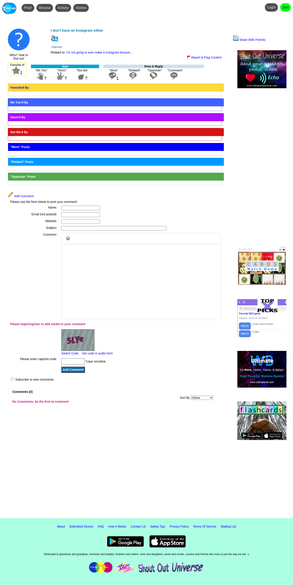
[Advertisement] (261, 167)
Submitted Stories (81, 526)
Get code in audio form (97, 353)
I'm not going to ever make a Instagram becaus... (99, 52)
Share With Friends (249, 39)
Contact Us (138, 526)
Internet (56, 47)
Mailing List (228, 526)
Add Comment (21, 196)
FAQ (101, 526)
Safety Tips (157, 526)
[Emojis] (68, 238)
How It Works (117, 526)
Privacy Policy (179, 526)
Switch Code (70, 353)
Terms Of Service (204, 526)
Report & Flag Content (204, 57)
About (61, 526)
